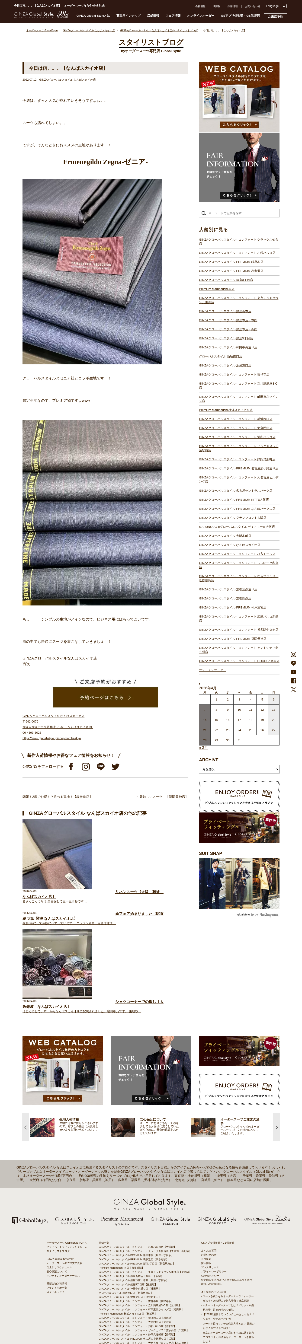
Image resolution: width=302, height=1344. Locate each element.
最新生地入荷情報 (57, 1181)
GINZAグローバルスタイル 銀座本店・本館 (228, 320)
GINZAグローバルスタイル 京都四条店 (225, 598)
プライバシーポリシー (214, 1169)
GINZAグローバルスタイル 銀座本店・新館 (228, 329)
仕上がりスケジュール (59, 1165)
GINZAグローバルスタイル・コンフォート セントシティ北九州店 (238, 650)
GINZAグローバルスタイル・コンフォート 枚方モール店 (237, 554)
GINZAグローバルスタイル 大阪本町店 (225, 536)
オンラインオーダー (200, 15)
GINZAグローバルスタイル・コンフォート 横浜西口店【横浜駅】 (136, 1215)
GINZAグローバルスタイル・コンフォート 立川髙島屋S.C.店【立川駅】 (140, 1203)
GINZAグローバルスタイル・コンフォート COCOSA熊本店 (239, 661)
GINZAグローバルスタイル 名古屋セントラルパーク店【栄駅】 (135, 1245)
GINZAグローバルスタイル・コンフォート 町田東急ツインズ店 (238, 399)
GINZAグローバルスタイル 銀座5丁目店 (226, 338)
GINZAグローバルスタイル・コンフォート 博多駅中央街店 (238, 629)
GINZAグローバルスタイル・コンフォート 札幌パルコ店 (237, 253)
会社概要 (206, 1157)
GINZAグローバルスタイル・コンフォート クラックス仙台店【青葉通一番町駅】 (145, 1149)
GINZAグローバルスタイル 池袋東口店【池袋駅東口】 (130, 1195)
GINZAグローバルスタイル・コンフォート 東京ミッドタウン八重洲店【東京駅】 (145, 1170)
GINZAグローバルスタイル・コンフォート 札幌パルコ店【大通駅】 (137, 1144)
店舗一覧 (104, 1140)
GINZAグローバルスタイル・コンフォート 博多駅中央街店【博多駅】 (139, 1303)
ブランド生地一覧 (57, 1185)
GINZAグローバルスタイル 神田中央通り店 (228, 347)
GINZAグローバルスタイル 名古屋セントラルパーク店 (235, 490)
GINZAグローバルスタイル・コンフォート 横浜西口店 (235, 419)
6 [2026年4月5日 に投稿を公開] (273, 699)
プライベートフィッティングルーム (67, 1144)
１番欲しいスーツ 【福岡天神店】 (162, 797)
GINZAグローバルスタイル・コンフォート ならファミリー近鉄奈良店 (238, 578)
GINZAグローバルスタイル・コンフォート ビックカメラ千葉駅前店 (238, 448)
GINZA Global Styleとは (93, 15)
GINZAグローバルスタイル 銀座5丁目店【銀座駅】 (128, 1182)
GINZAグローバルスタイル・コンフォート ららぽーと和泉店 (238, 565)
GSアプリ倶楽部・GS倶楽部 (240, 15)
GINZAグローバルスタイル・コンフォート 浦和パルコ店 (237, 437)
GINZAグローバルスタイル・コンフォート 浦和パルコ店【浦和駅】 (137, 1224)
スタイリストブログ (58, 1149)
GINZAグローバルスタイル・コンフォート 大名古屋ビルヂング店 (238, 479)
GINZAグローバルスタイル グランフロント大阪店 (232, 517)
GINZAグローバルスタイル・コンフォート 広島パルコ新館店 (238, 618)
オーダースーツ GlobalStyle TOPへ (67, 1140)
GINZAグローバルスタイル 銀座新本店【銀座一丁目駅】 (131, 1174)
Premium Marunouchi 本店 (217, 289)
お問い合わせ (252, 6)
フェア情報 (173, 15)
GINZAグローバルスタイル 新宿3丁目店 (226, 280)
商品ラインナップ (128, 15)
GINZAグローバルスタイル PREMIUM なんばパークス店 (237, 508)
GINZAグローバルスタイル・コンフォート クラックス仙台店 (238, 241)
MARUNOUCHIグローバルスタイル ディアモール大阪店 (237, 527)
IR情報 (216, 6)
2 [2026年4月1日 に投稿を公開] (227, 699)
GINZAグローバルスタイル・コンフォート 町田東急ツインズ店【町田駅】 (141, 1207)
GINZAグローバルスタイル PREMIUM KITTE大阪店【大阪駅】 (135, 1249)
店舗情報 (153, 15)
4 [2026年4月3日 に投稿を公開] (250, 699)
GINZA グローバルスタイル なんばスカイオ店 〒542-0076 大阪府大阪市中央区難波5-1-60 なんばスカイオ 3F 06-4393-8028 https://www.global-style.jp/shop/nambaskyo (57, 727)
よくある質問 (208, 1148)
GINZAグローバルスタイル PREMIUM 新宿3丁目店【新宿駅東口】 (137, 1161)
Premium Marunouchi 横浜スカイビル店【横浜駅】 (128, 1211)
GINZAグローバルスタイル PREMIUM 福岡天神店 (232, 638)
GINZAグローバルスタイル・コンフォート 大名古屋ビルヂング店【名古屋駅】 (144, 1240)
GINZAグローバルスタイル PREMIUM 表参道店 (231, 271)
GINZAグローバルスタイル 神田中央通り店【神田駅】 (130, 1186)
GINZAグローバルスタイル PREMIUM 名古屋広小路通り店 (238, 468)
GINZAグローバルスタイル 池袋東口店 (225, 365)
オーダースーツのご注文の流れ (64, 1161)
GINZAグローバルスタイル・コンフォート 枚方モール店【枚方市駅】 (139, 1274)
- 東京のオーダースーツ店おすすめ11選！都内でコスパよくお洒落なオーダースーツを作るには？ (227, 1235)
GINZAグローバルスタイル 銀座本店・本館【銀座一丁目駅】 (134, 1178)
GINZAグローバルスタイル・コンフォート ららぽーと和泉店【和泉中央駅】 (142, 1278)
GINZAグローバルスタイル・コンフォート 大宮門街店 (235, 428)
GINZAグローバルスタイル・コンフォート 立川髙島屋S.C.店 (238, 385)
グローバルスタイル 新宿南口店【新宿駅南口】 (126, 1190)
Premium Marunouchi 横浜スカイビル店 (226, 410)
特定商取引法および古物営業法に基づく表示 (226, 1177)
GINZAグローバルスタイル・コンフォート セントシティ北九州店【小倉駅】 (142, 1307)
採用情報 (233, 6)
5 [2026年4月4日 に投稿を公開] (262, 699)
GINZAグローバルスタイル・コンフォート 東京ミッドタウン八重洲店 (238, 300)
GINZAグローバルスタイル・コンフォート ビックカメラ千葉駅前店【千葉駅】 (144, 1228)
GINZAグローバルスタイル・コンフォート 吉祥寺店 (234, 374)
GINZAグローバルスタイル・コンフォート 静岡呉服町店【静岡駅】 (137, 1232)
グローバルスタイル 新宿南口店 (220, 356)
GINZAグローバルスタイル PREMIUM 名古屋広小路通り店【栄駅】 (137, 1236)
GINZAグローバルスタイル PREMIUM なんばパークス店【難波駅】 (137, 1253)
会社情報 (200, 6)
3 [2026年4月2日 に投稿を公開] (239, 699)
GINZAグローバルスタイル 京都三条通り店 (228, 589)
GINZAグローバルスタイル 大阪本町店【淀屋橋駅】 (128, 1265)
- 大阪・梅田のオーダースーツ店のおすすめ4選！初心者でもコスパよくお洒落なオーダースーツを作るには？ (227, 1249)
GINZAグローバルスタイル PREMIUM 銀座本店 (231, 262)
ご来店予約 (275, 16)
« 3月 (203, 748)
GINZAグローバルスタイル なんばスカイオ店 (229, 545)
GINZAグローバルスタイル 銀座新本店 (225, 311)
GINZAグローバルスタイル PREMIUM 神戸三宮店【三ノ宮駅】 (135, 1291)
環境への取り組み (211, 1182)
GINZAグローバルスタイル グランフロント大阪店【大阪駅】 (134, 1257)
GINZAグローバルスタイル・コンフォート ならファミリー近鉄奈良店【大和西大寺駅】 (149, 1282)
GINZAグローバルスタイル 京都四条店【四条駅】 (127, 1286)
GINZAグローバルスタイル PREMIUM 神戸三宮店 (232, 607)
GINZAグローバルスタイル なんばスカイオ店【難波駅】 (131, 1270)
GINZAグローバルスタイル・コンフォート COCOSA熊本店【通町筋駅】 (140, 1311)
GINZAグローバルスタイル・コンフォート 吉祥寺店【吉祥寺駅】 (136, 1199)
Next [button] (276, 1025)
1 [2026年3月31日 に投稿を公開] (216, 699)
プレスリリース (210, 1165)
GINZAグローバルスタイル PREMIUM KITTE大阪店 (234, 499)
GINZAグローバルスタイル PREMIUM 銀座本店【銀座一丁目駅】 (136, 1153)
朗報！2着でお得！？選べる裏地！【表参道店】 (57, 797)
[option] (70, 1025)
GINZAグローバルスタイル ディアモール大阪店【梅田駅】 (132, 1261)
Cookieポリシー (210, 1173)
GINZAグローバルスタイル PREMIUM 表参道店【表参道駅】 (134, 1157)
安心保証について (57, 1169)
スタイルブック (55, 1189)
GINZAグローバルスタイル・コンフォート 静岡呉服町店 (237, 459)
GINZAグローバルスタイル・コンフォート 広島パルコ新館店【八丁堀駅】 (141, 1295)
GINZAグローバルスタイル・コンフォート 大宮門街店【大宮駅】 (136, 1220)
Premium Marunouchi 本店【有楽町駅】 (121, 1165)
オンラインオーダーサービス (63, 1173)
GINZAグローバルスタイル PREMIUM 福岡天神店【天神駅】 (134, 1299)
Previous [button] (25, 1025)
